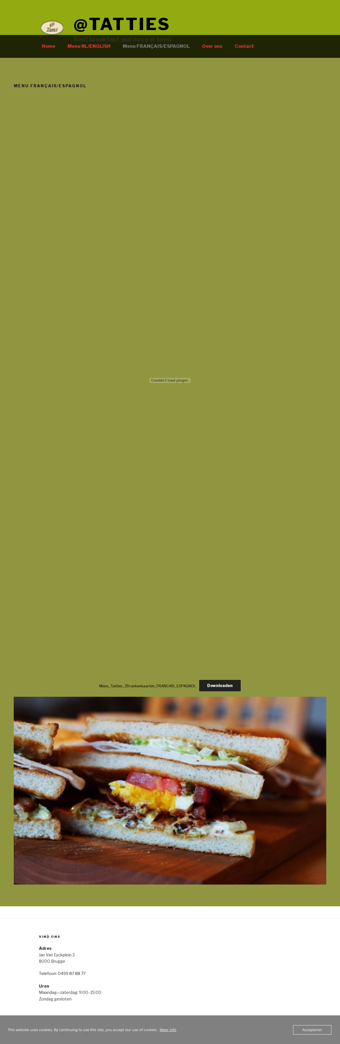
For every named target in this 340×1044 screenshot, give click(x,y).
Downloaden (220, 685)
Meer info (168, 1029)
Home (48, 46)
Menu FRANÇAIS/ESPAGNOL (156, 46)
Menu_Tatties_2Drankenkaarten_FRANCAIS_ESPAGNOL (147, 686)
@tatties (122, 24)
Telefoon (47, 973)
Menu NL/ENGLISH (89, 46)
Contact (244, 46)
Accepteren (312, 1029)
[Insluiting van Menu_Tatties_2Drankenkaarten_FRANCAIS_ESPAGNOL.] (170, 380)
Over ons (212, 46)
